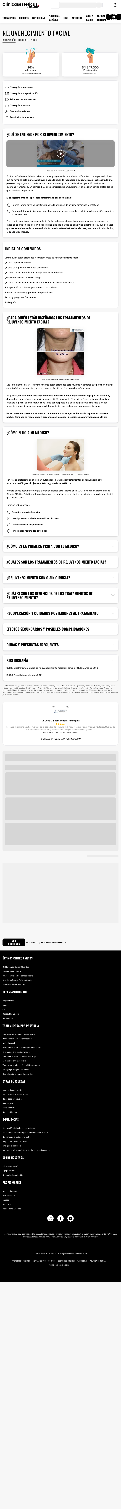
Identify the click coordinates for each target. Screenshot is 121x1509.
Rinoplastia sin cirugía (12, 1099)
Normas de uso (39, 1261)
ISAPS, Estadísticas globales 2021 (24, 675)
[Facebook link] (60, 1219)
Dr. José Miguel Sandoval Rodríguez (65, 379)
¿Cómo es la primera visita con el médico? (26, 267)
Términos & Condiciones (59, 1265)
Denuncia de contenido (13, 1175)
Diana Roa (76, 739)
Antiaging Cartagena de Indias (16, 1069)
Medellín (6, 1005)
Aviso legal (82, 1261)
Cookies (51, 1261)
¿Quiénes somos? (10, 1166)
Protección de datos (21, 1261)
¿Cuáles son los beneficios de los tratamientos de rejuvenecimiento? (39, 282)
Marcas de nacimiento (12, 1090)
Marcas (6, 1200)
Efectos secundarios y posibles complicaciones (29, 292)
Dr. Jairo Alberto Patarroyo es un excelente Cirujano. (25, 1132)
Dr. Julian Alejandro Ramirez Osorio (18, 976)
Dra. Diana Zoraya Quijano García (17, 980)
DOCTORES (24, 18)
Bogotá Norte (8, 1000)
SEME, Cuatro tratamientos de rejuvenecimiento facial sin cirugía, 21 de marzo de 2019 (52, 668)
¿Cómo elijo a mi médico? (18, 262)
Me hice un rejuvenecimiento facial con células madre (26, 1150)
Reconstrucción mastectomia (15, 1094)
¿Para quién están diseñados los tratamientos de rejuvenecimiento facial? (42, 257)
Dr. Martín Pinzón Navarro (14, 984)
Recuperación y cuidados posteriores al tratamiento (31, 287)
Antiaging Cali (9, 1043)
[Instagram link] (50, 1219)
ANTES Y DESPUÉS (89, 17)
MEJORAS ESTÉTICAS (101, 17)
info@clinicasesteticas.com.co (73, 1253)
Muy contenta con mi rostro (14, 1141)
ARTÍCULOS (77, 18)
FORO (65, 18)
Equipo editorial (9, 1170)
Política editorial (98, 1261)
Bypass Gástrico (10, 1112)
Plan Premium (9, 1195)
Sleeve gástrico (9, 1103)
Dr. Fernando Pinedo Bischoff (64, 171)
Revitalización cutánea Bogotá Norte (19, 1034)
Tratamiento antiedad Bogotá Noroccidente (21, 1065)
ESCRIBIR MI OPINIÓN (113, 17)
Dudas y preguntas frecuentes (20, 297)
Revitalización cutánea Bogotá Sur (18, 1074)
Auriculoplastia (9, 1107)
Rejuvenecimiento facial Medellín (17, 1039)
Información (9, 40)
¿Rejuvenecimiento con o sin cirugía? (23, 277)
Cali (4, 1009)
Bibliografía (10, 302)
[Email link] (70, 1218)
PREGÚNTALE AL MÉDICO (54, 17)
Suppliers (7, 1204)
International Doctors (12, 1209)
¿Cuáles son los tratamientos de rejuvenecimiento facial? (34, 272)
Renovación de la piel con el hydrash (19, 1128)
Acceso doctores (10, 1191)
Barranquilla (8, 1018)
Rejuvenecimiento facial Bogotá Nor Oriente (22, 1047)
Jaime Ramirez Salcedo (13, 971)
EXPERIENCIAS (38, 18)
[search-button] (99, 5)
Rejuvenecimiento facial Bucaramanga (19, 1056)
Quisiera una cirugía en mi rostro (17, 1137)
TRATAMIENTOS (9, 18)
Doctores (23, 40)
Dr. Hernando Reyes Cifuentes (16, 967)
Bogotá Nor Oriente (11, 1014)
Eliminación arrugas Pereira (14, 1061)
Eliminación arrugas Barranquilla (17, 1052)
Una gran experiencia (12, 1146)
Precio (34, 40)
